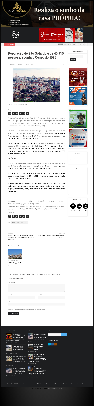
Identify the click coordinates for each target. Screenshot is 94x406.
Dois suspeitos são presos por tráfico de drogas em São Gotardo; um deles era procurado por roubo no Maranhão (16, 360)
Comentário (11, 282)
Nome (10, 295)
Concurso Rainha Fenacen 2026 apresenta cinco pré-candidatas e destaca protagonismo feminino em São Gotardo (15, 337)
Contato (84, 383)
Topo (32, 64)
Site (9, 301)
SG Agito (48, 383)
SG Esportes (56, 383)
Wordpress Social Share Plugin (40, 388)
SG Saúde (65, 383)
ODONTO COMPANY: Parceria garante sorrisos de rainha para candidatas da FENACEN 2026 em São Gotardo (37, 358)
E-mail (40, 295)
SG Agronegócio (74, 383)
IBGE (18, 222)
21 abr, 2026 (31, 351)
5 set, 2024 (11, 265)
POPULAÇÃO (24, 222)
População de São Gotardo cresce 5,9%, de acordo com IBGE (14, 262)
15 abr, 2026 (31, 363)
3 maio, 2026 (10, 342)
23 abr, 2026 (9, 375)
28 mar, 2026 (31, 377)
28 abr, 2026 (9, 365)
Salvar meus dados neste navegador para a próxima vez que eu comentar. (26, 309)
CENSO (13, 222)
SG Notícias (27, 64)
